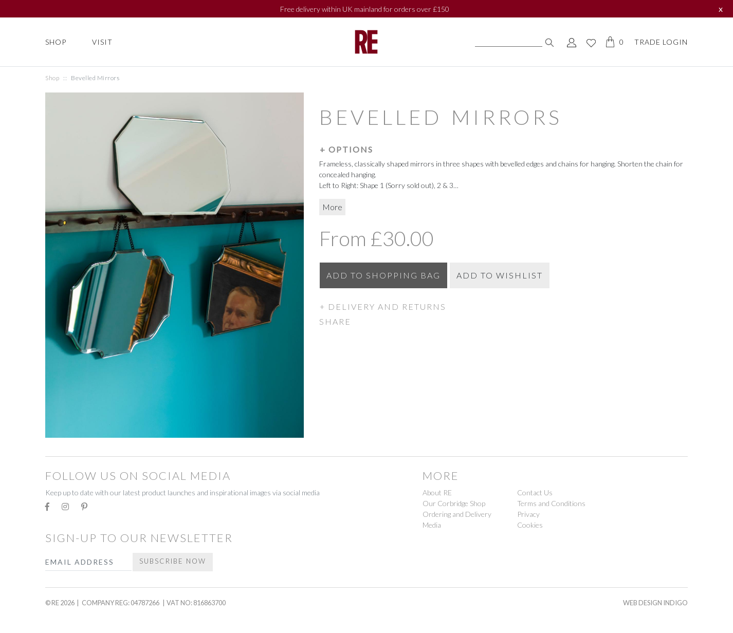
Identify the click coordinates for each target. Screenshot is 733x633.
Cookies (530, 524)
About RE (437, 492)
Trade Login (661, 42)
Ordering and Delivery (457, 514)
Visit (102, 42)
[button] (503, 149)
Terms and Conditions (551, 503)
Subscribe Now (172, 561)
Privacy (528, 514)
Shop (55, 42)
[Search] (508, 42)
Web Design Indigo (655, 603)
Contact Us (535, 492)
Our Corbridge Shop (454, 503)
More (332, 207)
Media (432, 524)
